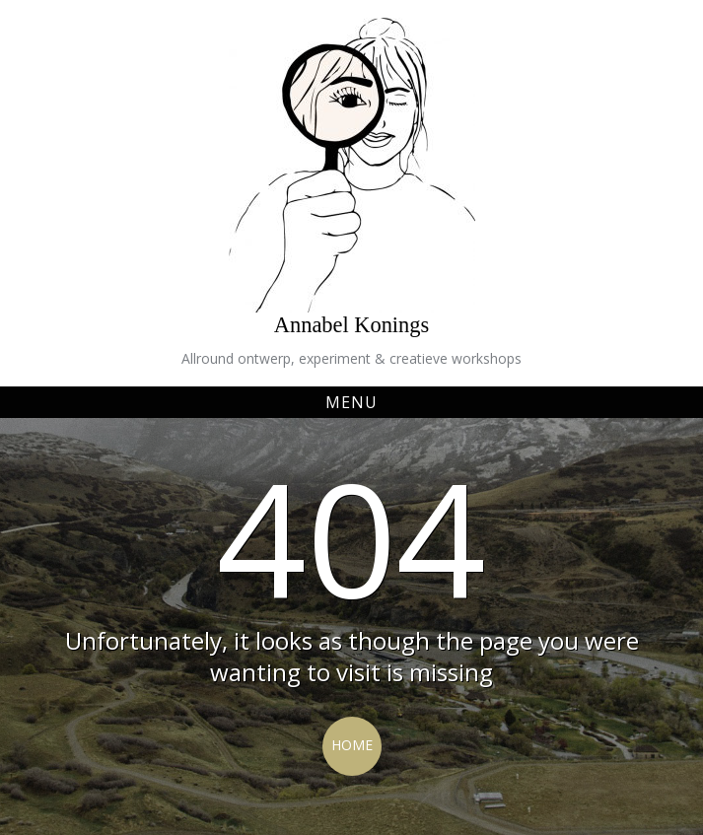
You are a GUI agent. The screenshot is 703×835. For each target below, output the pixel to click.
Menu (351, 402)
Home (352, 744)
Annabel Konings (351, 325)
